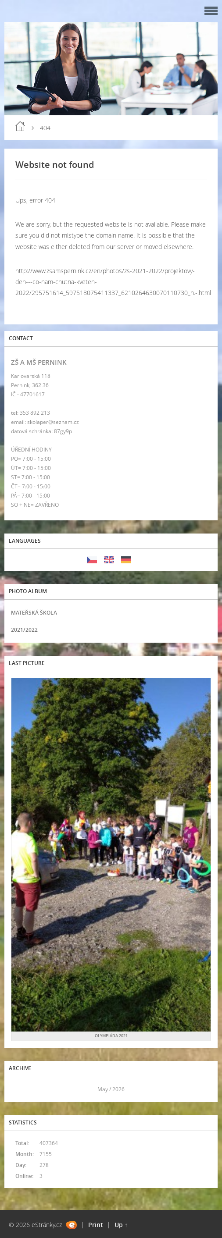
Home (20, 126)
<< (21, 1089)
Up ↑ (121, 1224)
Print (95, 1224)
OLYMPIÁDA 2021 (111, 1036)
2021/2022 (24, 629)
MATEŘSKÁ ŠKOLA (34, 612)
